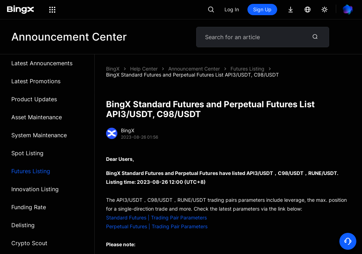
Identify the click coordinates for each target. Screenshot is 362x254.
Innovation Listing (35, 189)
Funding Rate (28, 207)
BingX (112, 69)
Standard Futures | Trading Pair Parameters (156, 217)
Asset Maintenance (36, 117)
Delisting (23, 225)
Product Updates (34, 99)
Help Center (144, 69)
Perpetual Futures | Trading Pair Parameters (157, 226)
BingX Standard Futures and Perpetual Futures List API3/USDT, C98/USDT (192, 75)
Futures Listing (30, 171)
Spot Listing (27, 153)
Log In (231, 9)
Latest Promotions (35, 81)
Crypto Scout (29, 243)
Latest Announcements (41, 63)
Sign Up (262, 9)
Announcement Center (194, 69)
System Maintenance (39, 135)
